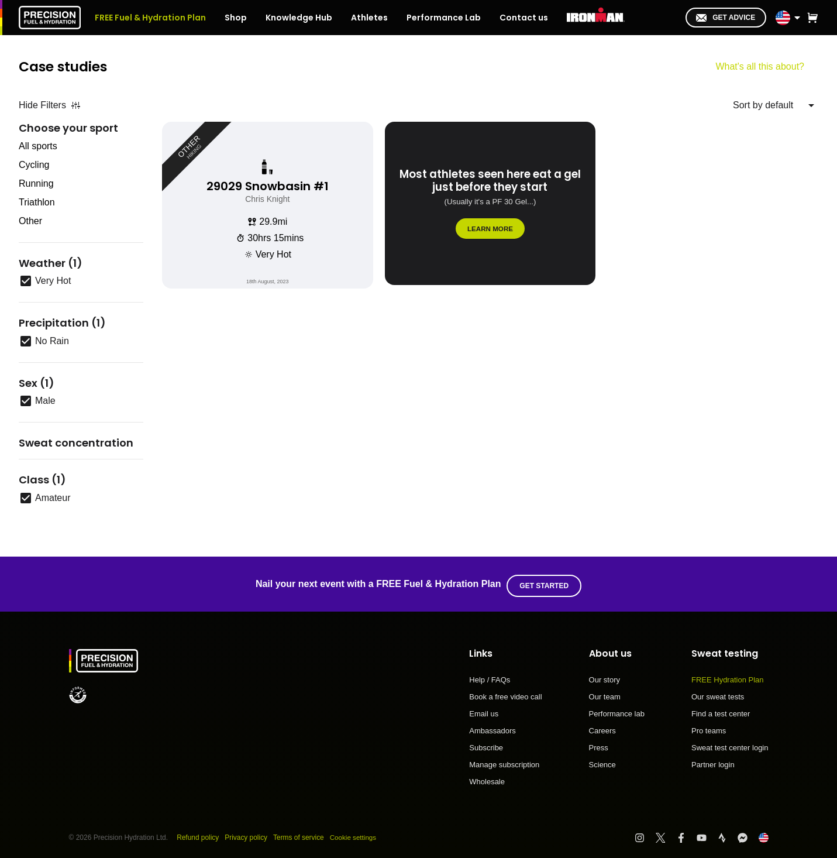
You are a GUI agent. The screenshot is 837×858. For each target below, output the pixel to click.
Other (30, 221)
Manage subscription (504, 761)
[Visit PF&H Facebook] (686, 834)
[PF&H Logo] (50, 17)
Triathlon (37, 202)
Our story (604, 676)
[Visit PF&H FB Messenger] (748, 834)
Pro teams (708, 727)
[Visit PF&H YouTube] (707, 834)
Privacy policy (246, 834)
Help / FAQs (489, 676)
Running (36, 183)
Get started (545, 582)
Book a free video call (505, 693)
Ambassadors (492, 727)
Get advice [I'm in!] (725, 17)
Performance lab (617, 710)
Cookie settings (355, 834)
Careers (602, 727)
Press (598, 744)
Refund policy (198, 834)
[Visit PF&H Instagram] (645, 834)
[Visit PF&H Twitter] (666, 834)
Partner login (713, 761)
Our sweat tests (717, 693)
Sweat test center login (730, 744)
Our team (605, 693)
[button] (812, 17)
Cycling (34, 165)
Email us (483, 710)
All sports (38, 146)
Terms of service (299, 834)
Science (602, 761)
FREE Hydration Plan (727, 676)
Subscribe (486, 744)
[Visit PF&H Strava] (727, 834)
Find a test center (720, 710)
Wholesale (487, 778)
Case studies (65, 66)
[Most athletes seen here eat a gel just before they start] (490, 205)
